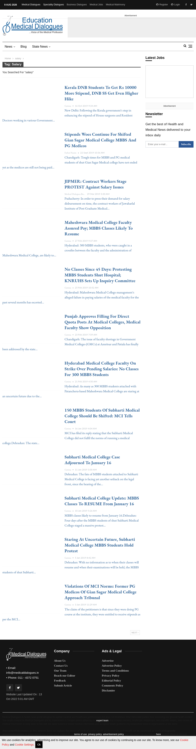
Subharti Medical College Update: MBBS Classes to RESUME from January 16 (102, 501)
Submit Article (63, 685)
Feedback (60, 680)
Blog (24, 46)
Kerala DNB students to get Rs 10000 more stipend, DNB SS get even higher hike (101, 93)
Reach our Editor (64, 675)
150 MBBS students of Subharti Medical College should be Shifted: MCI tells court (102, 415)
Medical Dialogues (31, 4)
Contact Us (60, 665)
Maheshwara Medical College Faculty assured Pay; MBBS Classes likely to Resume (99, 228)
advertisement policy (113, 734)
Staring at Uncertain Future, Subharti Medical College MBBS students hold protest (100, 545)
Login (175, 4)
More (109, 4)
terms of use (80, 734)
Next (135, 632)
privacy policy (95, 734)
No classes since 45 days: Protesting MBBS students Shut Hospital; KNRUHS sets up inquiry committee (100, 275)
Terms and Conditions (115, 670)
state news (40, 46)
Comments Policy (112, 685)
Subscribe (186, 144)
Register (162, 4)
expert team (102, 720)
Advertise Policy (112, 665)
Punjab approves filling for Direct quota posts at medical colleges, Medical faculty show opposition (103, 322)
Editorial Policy (111, 680)
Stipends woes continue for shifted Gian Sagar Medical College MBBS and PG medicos (100, 140)
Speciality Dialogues (53, 4)
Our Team (60, 670)
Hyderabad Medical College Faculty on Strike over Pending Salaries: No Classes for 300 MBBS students (102, 368)
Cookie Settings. (24, 744)
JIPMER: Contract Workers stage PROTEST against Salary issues (96, 184)
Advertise (108, 660)
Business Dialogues (77, 4)
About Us (59, 660)
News (8, 46)
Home (8, 58)
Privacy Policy (110, 675)
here (158, 734)
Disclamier (108, 690)
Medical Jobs (96, 4)
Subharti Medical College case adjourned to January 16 (92, 459)
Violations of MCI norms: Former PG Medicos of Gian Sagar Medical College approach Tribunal (101, 591)
